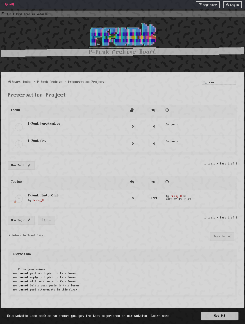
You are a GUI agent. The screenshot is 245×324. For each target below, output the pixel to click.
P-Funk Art (37, 140)
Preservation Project (37, 94)
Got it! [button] (219, 315)
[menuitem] (9, 4)
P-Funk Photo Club (43, 195)
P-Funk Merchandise (44, 123)
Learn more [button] (160, 316)
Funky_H (38, 199)
